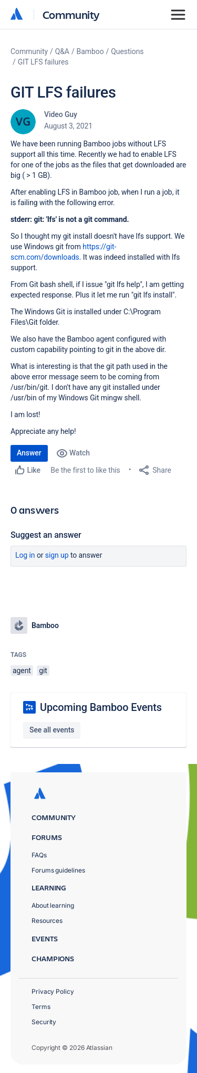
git (43, 670)
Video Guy (60, 114)
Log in (25, 555)
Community (71, 14)
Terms (41, 1007)
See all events (51, 730)
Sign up (57, 555)
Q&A (62, 51)
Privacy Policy (53, 991)
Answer (29, 453)
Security (44, 1022)
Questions (127, 51)
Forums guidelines (58, 870)
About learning (53, 905)
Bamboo (90, 51)
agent (22, 670)
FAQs (39, 855)
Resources (47, 921)
